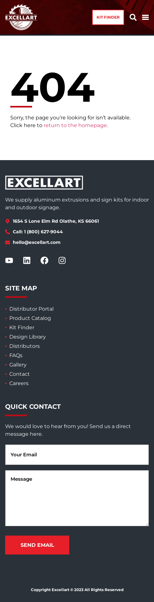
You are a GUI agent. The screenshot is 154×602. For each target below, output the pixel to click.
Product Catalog (30, 318)
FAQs (15, 355)
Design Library (27, 337)
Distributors (24, 346)
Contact (19, 374)
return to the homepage (75, 125)
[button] (108, 17)
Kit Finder (21, 327)
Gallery (18, 365)
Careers (19, 383)
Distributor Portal (31, 309)
